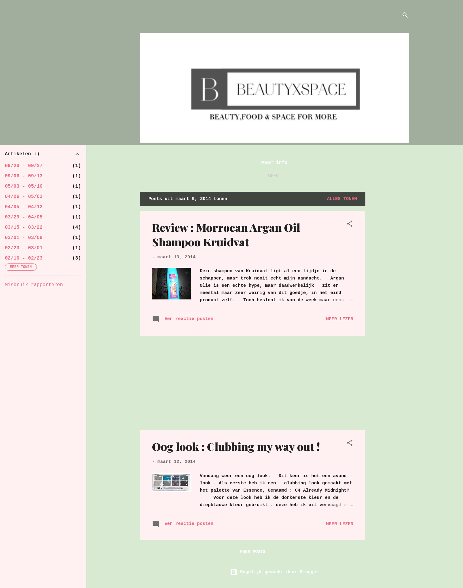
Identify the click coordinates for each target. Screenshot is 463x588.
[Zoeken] (405, 16)
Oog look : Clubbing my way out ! (236, 446)
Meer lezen (339, 319)
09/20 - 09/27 (24, 166)
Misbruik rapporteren (34, 285)
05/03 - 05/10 (24, 186)
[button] (349, 225)
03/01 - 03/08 (24, 238)
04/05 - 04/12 (24, 207)
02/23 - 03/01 (24, 248)
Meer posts (252, 551)
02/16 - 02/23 (24, 258)
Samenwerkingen (329, 176)
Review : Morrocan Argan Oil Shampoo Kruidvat (226, 234)
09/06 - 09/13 (24, 176)
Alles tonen (342, 199)
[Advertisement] (389, 282)
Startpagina (213, 176)
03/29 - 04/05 (24, 217)
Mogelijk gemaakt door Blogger (274, 572)
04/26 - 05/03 (24, 196)
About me (251, 176)
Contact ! (286, 176)
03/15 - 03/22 (24, 227)
